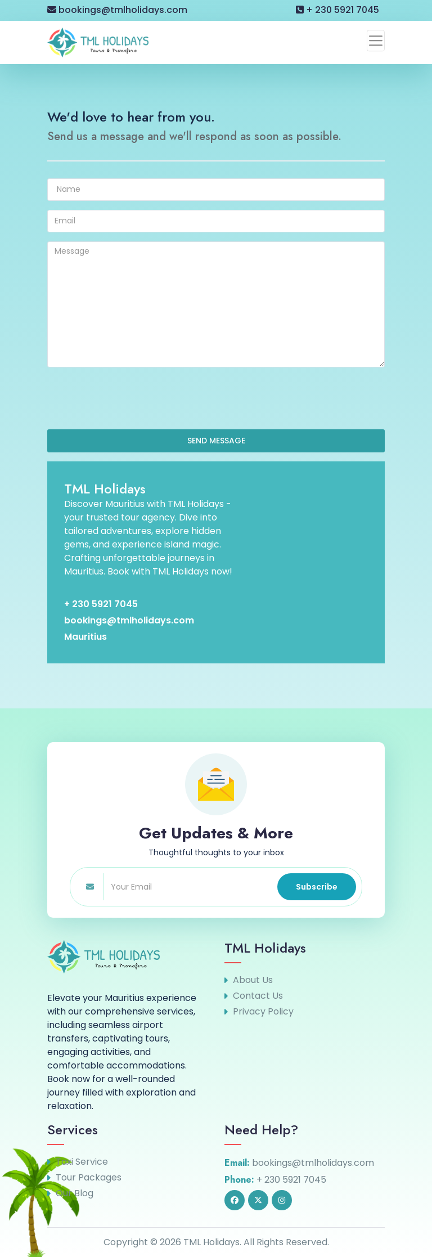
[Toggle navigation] (376, 40)
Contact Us (258, 996)
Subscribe (317, 886)
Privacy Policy (263, 1011)
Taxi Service (82, 1162)
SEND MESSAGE (216, 440)
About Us (253, 980)
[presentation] (132, 398)
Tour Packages (89, 1177)
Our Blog (74, 1193)
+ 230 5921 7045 (337, 9)
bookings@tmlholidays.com (117, 9)
